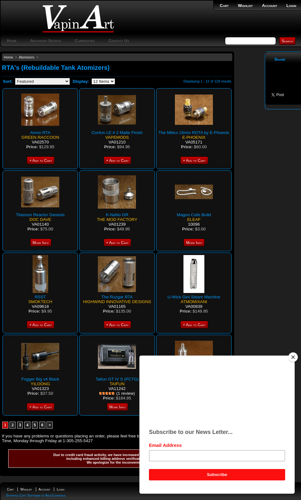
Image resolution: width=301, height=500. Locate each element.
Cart (224, 5)
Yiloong (40, 383)
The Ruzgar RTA (117, 297)
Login (291, 5)
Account (269, 5)
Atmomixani (194, 301)
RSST (40, 297)
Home (11, 40)
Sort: (8, 81)
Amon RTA (40, 132)
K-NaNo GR (117, 214)
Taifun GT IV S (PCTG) (116, 379)
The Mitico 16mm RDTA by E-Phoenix (193, 132)
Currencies (85, 40)
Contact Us (118, 40)
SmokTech (40, 301)
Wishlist (245, 5)
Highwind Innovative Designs (117, 301)
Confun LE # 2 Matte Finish (117, 132)
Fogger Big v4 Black (40, 379)
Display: (81, 81)
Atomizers (26, 57)
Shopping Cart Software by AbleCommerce (36, 495)
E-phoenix (193, 137)
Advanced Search (45, 40)
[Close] (293, 357)
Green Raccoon (40, 137)
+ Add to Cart (40, 160)
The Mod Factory (117, 219)
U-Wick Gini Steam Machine (194, 297)
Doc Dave (40, 219)
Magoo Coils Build (194, 214)
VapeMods (117, 137)
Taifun (117, 383)
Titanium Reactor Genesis (40, 214)
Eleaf (194, 219)
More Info (41, 243)
